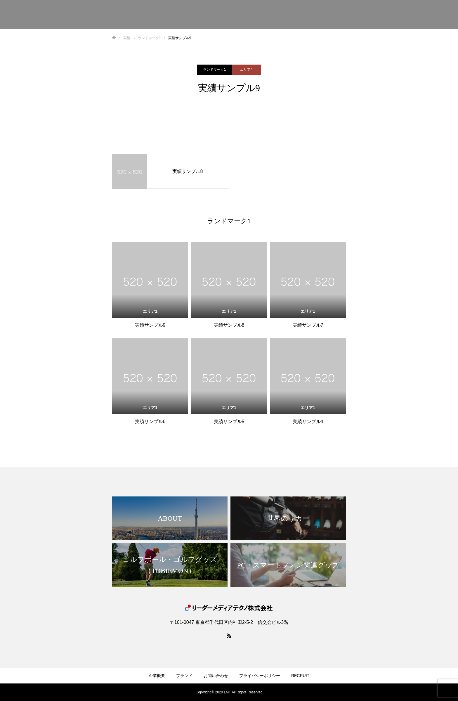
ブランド (184, 675)
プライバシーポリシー (259, 675)
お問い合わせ (216, 675)
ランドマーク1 (214, 69)
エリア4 (246, 69)
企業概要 (157, 675)
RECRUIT (300, 675)
